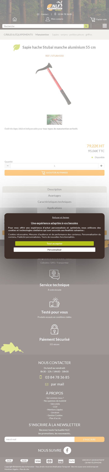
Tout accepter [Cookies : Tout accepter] (54, 243)
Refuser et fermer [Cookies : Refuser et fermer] (60, 217)
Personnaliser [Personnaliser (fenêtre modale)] (54, 249)
